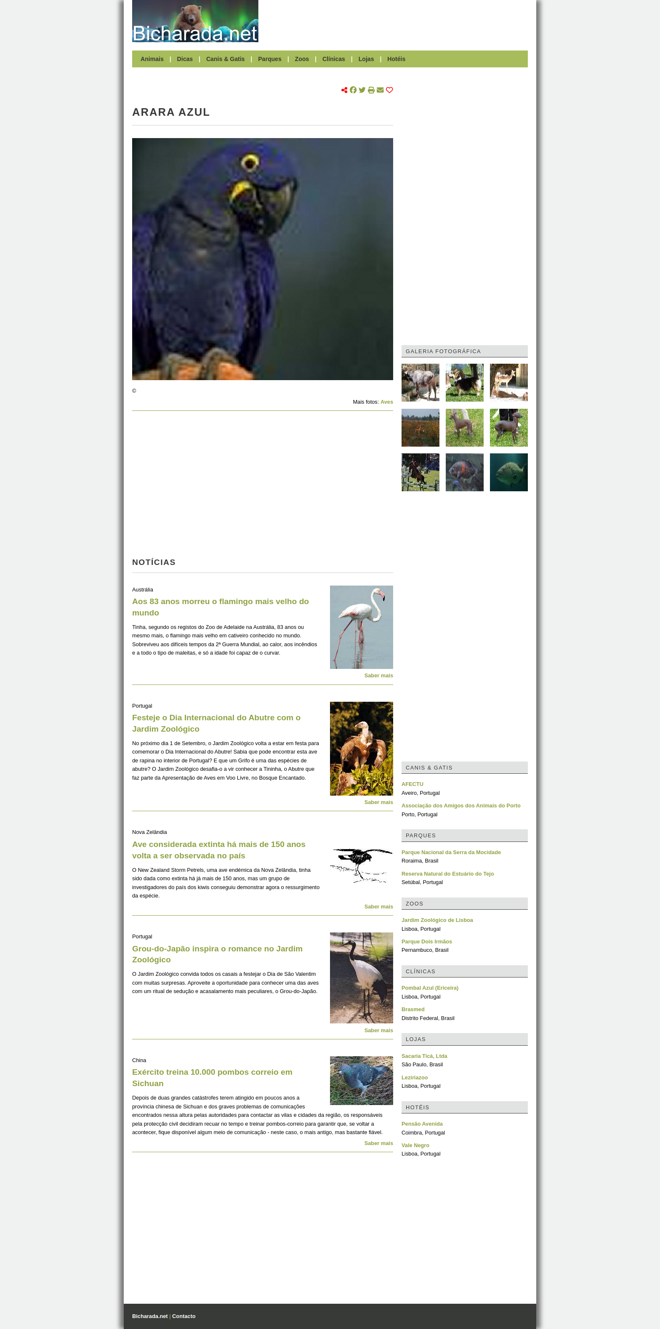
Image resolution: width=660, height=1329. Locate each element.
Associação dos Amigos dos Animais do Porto (461, 805)
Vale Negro (415, 1145)
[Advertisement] (397, 21)
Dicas (185, 59)
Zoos (302, 59)
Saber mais (379, 675)
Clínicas (333, 59)
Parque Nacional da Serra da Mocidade (451, 852)
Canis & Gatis (225, 59)
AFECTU (412, 784)
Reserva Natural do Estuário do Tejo (448, 874)
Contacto (183, 1316)
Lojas (366, 59)
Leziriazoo (415, 1077)
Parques (270, 59)
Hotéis (396, 59)
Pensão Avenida (422, 1124)
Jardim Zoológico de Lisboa (437, 920)
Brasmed (413, 1009)
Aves (387, 402)
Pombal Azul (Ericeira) (430, 988)
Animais (152, 59)
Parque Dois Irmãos (427, 941)
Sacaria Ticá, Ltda (424, 1056)
